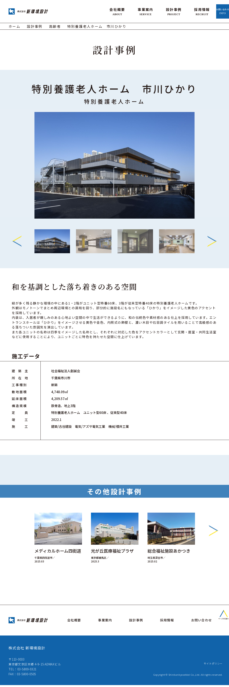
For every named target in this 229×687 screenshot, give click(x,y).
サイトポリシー (212, 665)
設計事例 (147, 10)
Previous (17, 240)
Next (212, 240)
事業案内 (119, 10)
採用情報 (176, 10)
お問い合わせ (209, 10)
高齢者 (55, 24)
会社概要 (91, 10)
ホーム (14, 24)
